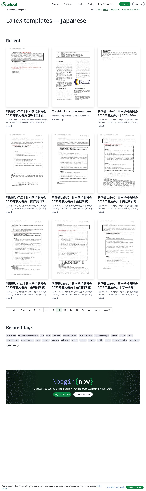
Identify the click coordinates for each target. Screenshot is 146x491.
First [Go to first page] (11, 310)
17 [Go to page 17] (83, 310)
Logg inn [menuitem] (138, 4)
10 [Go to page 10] (40, 310)
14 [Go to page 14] (65, 310)
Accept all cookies (135, 487)
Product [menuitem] (55, 4)
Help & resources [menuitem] (106, 4)
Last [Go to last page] (107, 310)
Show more (12, 345)
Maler (105, 9)
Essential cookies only (116, 487)
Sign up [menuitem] (124, 4)
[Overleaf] (9, 4)
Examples (115, 9)
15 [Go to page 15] (71, 310)
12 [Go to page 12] (53, 310)
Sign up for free (62, 394)
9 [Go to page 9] (34, 310)
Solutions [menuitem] (68, 4)
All (99, 9)
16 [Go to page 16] (77, 310)
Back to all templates (16, 9)
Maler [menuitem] (81, 4)
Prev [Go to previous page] (22, 310)
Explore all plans (83, 394)
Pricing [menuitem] (91, 4)
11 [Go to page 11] (46, 310)
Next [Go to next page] (97, 310)
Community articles (131, 9)
